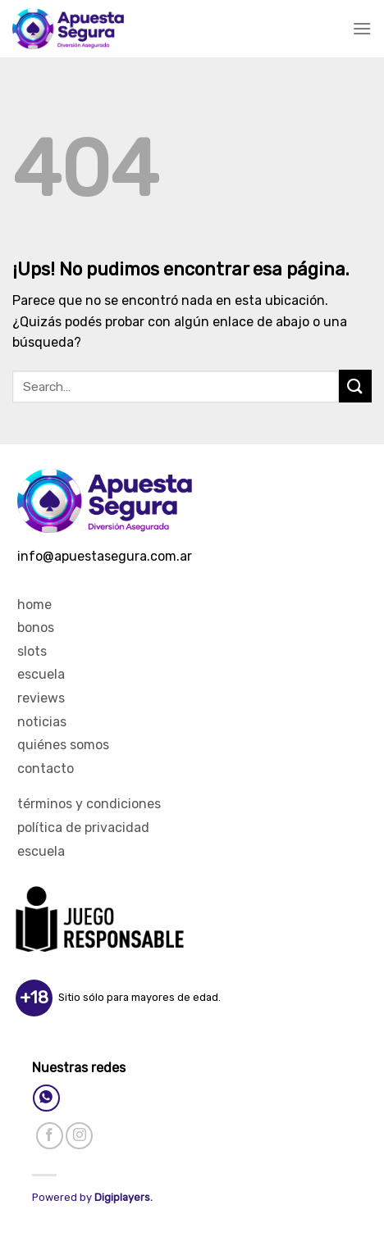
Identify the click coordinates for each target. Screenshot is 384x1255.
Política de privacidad (83, 827)
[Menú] (362, 28)
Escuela (41, 674)
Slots (32, 651)
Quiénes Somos (63, 745)
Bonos (35, 627)
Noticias (41, 722)
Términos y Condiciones (89, 804)
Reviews (41, 698)
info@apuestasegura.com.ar (104, 556)
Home (34, 604)
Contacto (45, 768)
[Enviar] (355, 386)
